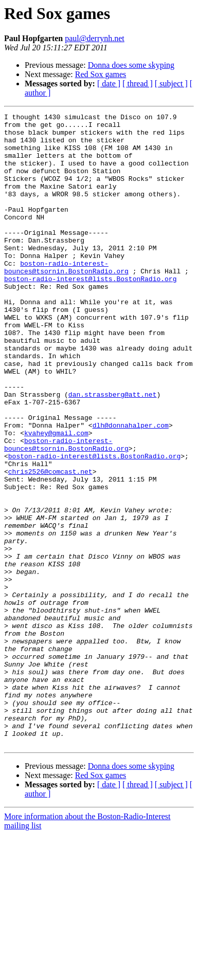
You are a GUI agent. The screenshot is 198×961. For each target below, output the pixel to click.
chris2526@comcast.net (50, 543)
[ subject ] (171, 83)
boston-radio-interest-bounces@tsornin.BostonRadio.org (66, 298)
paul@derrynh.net (94, 38)
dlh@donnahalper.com (131, 488)
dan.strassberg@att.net (112, 451)
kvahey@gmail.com (56, 497)
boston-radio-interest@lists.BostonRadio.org (90, 312)
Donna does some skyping (131, 65)
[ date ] (108, 83)
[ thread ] (137, 83)
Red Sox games (101, 74)
